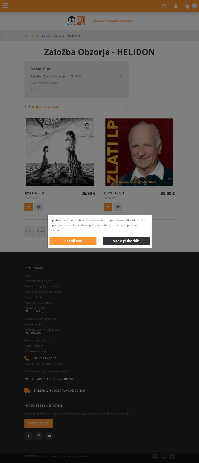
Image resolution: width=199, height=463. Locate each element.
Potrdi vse (73, 241)
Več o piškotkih (126, 241)
